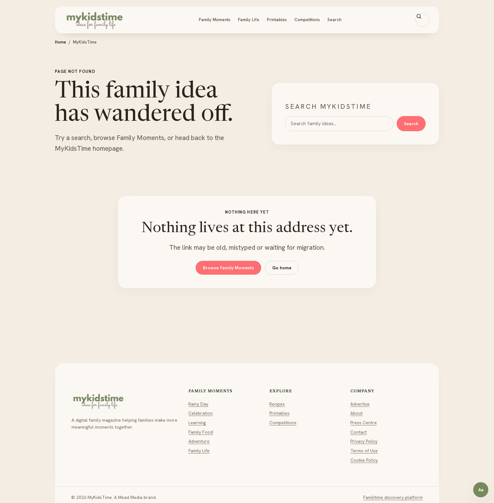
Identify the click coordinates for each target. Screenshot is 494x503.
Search (334, 19)
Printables (277, 19)
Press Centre (363, 422)
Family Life (248, 19)
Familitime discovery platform (393, 497)
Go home (281, 268)
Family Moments (214, 19)
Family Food (200, 432)
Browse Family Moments (228, 268)
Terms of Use (364, 450)
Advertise (360, 404)
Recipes (277, 404)
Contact (358, 432)
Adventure (199, 441)
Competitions (307, 19)
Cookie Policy (364, 460)
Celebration (200, 413)
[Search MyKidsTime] (422, 20)
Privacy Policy (363, 441)
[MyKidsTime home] (94, 20)
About (356, 413)
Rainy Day (198, 404)
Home (60, 42)
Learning (197, 422)
